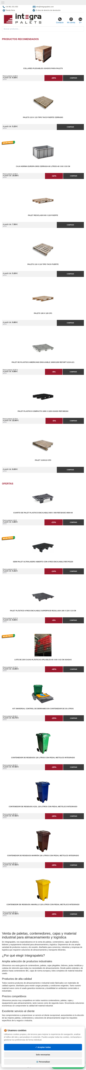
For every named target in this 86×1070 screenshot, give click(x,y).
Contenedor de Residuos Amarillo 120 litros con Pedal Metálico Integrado (43, 904)
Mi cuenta (71, 20)
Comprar (73, 78)
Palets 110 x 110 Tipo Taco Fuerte (43, 264)
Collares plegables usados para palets (43, 68)
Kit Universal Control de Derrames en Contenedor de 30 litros (43, 709)
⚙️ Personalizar (43, 1062)
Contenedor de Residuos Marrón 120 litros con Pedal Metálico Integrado (43, 856)
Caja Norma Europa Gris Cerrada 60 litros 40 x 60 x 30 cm (43, 166)
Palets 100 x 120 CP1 (43, 313)
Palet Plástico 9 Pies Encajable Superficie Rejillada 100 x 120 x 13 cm (43, 611)
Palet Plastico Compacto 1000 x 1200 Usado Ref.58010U (43, 411)
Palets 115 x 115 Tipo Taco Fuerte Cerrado (43, 117)
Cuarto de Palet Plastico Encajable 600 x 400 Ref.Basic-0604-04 (43, 513)
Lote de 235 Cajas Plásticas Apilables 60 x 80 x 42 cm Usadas (43, 660)
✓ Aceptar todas (43, 1047)
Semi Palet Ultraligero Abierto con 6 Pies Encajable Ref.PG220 (43, 562)
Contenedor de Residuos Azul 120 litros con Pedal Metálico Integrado (43, 807)
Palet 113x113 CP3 (43, 460)
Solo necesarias (43, 1055)
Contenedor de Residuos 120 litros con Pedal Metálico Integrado (43, 758)
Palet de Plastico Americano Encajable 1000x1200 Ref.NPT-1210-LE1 (43, 362)
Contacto (59, 20)
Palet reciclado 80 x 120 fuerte (43, 215)
